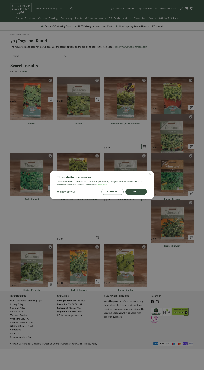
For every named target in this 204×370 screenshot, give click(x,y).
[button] (66, 192)
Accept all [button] (136, 191)
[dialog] (102, 185)
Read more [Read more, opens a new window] (102, 184)
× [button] (150, 174)
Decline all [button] (113, 191)
